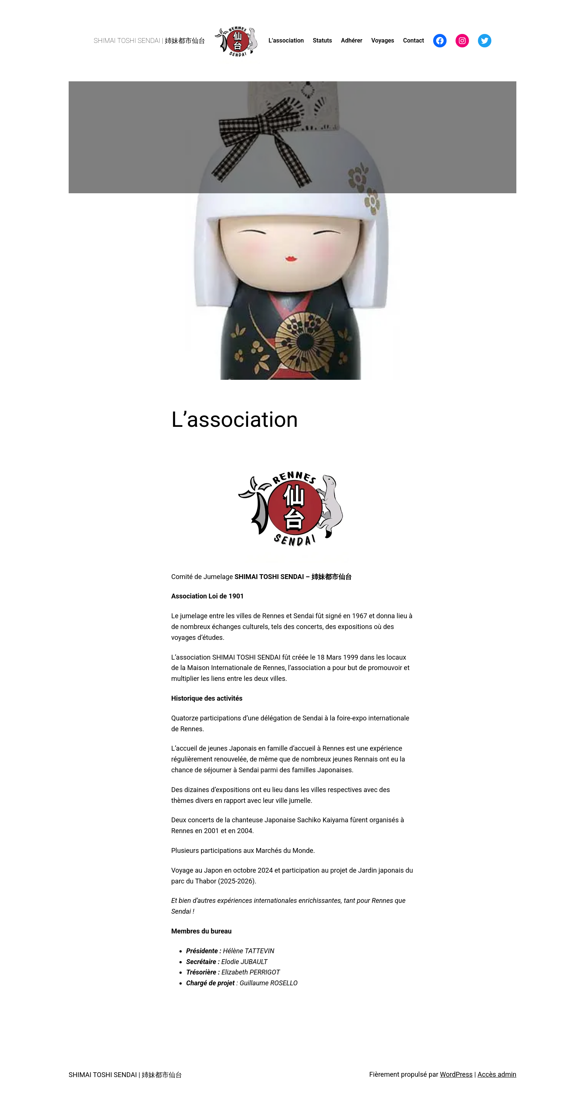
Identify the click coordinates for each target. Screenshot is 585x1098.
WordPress (456, 1074)
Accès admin (497, 1074)
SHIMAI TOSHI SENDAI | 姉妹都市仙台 (149, 40)
